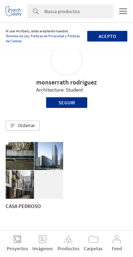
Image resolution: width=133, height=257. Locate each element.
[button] (23, 126)
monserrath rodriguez (66, 82)
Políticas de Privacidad (47, 36)
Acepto (107, 36)
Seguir (67, 102)
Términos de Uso (17, 36)
